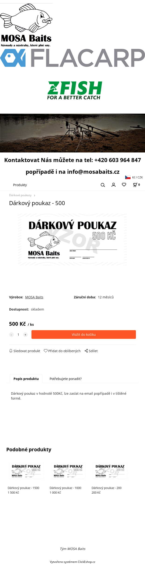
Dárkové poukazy (20, 195)
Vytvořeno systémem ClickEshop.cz (72, 562)
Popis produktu (26, 378)
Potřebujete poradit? (66, 378)
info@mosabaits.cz (93, 171)
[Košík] (136, 185)
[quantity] (18, 334)
